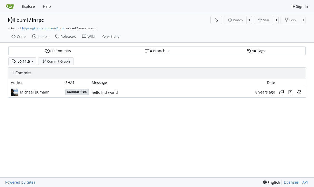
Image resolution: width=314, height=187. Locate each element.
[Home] (10, 6)
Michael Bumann (35, 92)
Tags (256, 50)
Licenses (291, 182)
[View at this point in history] (299, 92)
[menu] (271, 182)
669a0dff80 (77, 92)
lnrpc (38, 20)
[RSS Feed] (216, 20)
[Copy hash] (281, 92)
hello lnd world (105, 92)
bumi (22, 20)
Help (47, 6)
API (305, 182)
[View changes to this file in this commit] (290, 92)
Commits (58, 50)
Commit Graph (56, 61)
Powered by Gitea (20, 182)
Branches (157, 50)
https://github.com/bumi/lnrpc (43, 28)
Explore (28, 6)
